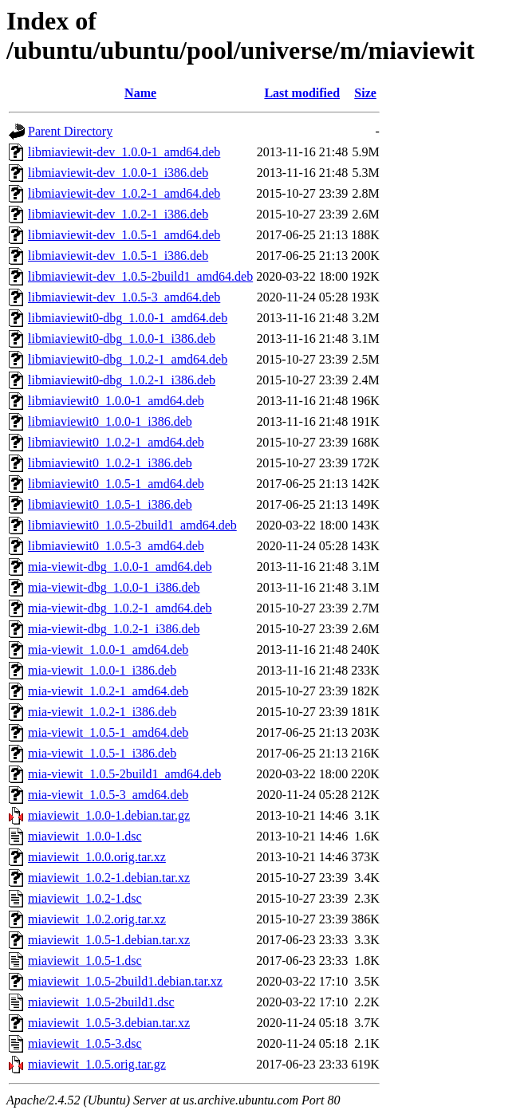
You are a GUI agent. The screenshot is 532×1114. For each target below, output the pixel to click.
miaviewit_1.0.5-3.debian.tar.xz (109, 1022)
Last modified (302, 93)
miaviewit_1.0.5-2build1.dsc (101, 1002)
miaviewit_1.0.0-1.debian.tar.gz (109, 815)
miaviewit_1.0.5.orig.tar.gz (97, 1064)
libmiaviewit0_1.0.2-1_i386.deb (110, 463)
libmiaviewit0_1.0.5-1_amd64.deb (116, 483)
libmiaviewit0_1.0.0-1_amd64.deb (116, 400)
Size (365, 93)
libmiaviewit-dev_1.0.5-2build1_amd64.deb (140, 276)
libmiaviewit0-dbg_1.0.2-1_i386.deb (121, 380)
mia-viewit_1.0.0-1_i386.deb (102, 670)
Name (140, 93)
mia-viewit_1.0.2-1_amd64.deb (108, 691)
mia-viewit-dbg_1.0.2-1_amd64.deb (120, 608)
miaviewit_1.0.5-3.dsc (85, 1043)
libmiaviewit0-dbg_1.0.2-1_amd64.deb (127, 359)
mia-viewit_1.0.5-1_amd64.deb (108, 732)
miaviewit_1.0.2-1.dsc (85, 898)
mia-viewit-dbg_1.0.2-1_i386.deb (114, 629)
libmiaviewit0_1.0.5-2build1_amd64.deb (132, 525)
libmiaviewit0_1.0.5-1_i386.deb (110, 504)
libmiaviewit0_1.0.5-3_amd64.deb (116, 546)
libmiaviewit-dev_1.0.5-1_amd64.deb (124, 235)
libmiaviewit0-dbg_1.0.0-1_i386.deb (121, 338)
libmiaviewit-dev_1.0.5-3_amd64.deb (124, 297)
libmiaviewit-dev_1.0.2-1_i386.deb (118, 214)
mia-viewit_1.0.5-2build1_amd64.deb (124, 774)
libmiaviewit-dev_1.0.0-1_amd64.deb (124, 152)
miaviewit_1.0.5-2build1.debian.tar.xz (125, 981)
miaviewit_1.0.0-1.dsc (85, 836)
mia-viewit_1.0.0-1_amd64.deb (108, 649)
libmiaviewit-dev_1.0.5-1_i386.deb (118, 255)
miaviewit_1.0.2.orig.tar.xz (97, 919)
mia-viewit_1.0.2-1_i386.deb (102, 711)
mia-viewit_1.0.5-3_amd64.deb (108, 794)
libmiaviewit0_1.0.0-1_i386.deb (110, 421)
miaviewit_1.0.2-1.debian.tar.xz (109, 877)
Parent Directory (70, 131)
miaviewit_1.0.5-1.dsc (85, 960)
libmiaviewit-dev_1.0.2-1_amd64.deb (124, 193)
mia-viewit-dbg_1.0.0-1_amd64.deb (120, 566)
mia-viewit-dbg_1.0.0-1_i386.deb (114, 587)
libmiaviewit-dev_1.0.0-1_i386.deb (118, 172)
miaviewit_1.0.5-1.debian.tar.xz (109, 940)
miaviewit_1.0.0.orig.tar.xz (97, 857)
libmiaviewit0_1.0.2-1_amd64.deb (116, 442)
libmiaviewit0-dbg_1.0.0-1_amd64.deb (127, 318)
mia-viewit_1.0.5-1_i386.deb (102, 753)
